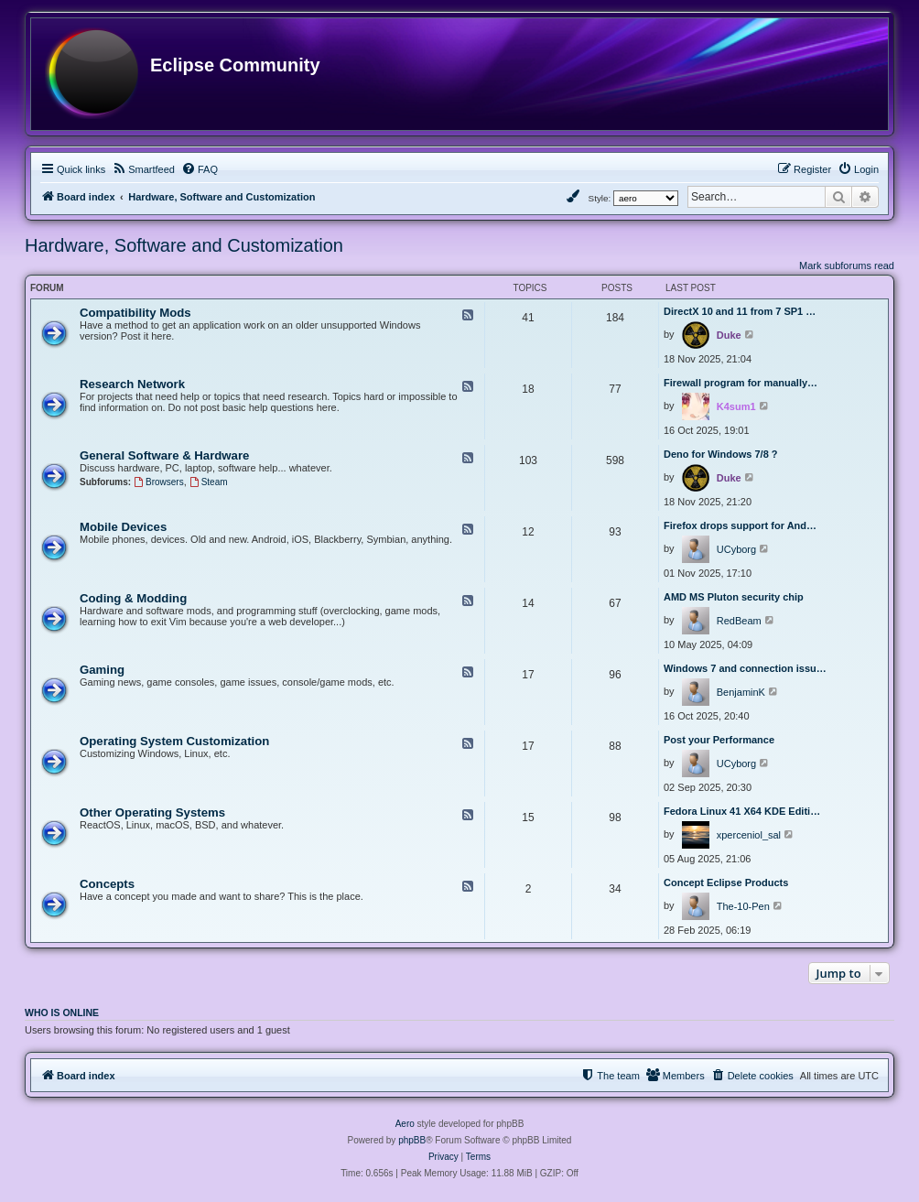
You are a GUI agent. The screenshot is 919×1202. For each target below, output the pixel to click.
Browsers (159, 482)
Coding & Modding (133, 598)
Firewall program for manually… (740, 382)
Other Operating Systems (152, 812)
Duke (729, 335)
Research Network (132, 384)
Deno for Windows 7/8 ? (721, 454)
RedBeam (739, 620)
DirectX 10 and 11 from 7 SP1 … (740, 311)
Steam (208, 482)
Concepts (107, 884)
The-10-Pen (743, 906)
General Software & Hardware (164, 455)
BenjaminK (741, 692)
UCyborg (736, 549)
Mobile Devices (123, 527)
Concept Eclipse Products (726, 882)
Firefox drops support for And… (740, 525)
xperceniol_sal (749, 834)
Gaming (102, 670)
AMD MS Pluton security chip (734, 596)
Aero (405, 1124)
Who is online (62, 1012)
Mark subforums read (846, 265)
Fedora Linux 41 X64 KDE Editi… (742, 811)
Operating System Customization (174, 741)
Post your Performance (719, 739)
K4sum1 (736, 406)
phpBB (412, 1140)
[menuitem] (143, 169)
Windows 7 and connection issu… (745, 668)
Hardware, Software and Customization (184, 245)
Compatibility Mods (135, 312)
